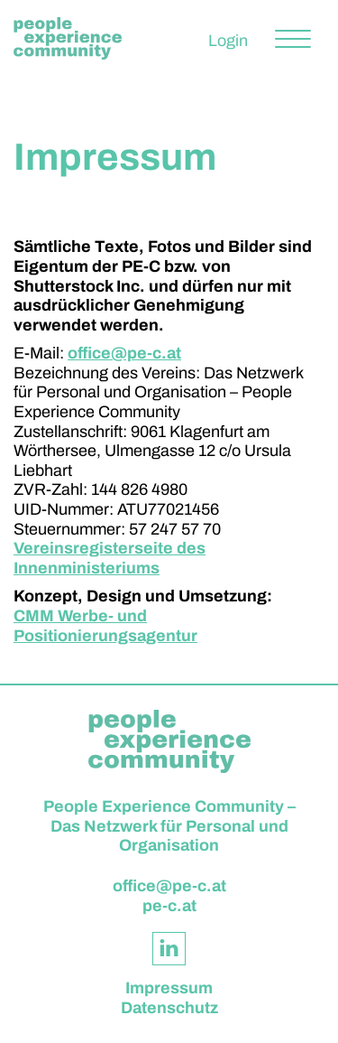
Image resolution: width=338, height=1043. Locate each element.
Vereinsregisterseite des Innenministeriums (110, 558)
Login (228, 41)
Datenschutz (169, 1008)
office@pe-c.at (124, 353)
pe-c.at (169, 906)
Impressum (169, 988)
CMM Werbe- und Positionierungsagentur (105, 626)
